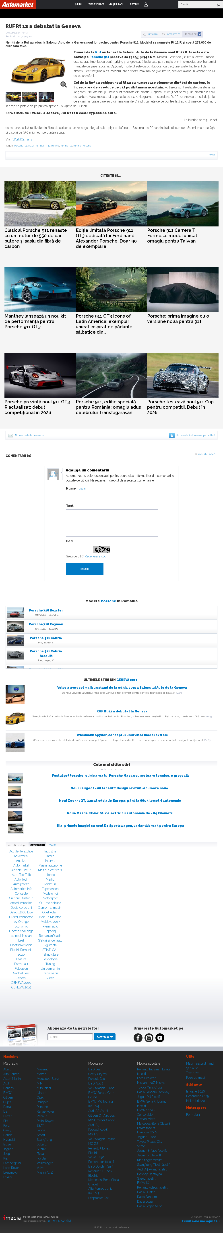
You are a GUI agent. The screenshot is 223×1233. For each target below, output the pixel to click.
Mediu (50, 879)
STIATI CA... (50, 950)
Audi (6, 1083)
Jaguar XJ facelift (149, 1097)
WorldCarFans (22, 139)
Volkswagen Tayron (102, 1139)
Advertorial (21, 856)
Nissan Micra (146, 1119)
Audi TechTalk (21, 875)
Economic (21, 926)
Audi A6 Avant (98, 1111)
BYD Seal (94, 1069)
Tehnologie (50, 959)
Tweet (211, 154)
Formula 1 (21, 964)
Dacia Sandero (147, 1197)
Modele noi (50, 893)
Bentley (8, 1088)
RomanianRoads (50, 936)
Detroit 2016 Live (21, 912)
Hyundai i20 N (147, 1132)
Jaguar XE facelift (149, 1155)
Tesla (40, 1154)
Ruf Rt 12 (45, 145)
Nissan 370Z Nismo (151, 1082)
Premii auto (50, 926)
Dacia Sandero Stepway (153, 1092)
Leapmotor (10, 1172)
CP (137, 57)
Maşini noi (11, 1056)
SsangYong (44, 1139)
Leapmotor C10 (98, 1198)
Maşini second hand (200, 1063)
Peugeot (42, 1102)
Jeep (6, 1154)
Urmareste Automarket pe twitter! (195, 435)
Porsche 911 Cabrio (46, 638)
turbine (118, 61)
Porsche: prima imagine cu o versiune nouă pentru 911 (178, 318)
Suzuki (41, 1149)
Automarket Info (21, 889)
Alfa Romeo (11, 1074)
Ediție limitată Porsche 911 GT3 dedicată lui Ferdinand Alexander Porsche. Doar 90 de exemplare (106, 238)
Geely (7, 1130)
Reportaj (50, 931)
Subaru (42, 1144)
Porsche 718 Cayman (46, 624)
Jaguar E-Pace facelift (152, 1150)
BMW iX (143, 1183)
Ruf (98, 52)
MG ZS (93, 1143)
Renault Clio (96, 1078)
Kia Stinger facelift (149, 1160)
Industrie (50, 851)
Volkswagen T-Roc (101, 1088)
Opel (40, 1097)
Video (50, 978)
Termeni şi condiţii (58, 1220)
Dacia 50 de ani (21, 907)
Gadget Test (21, 973)
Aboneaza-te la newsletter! (30, 435)
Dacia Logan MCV (149, 1206)
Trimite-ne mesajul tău (201, 1221)
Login (145, 4)
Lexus (7, 1177)
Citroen (8, 1097)
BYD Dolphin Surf (100, 1166)
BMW (7, 1093)
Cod (69, 541)
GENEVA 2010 (21, 982)
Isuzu (7, 1144)
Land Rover (11, 1168)
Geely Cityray (97, 1074)
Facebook (138, 1037)
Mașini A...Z (45, 1172)
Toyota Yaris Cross (149, 1087)
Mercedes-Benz (48, 1078)
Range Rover (45, 1111)
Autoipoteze (21, 884)
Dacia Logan (145, 1201)
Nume (71, 488)
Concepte (21, 893)
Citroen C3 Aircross (101, 1115)
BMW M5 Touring (100, 1101)
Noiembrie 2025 (197, 1101)
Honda (7, 1135)
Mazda (41, 1074)
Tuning (50, 964)
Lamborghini (12, 1163)
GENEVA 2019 (21, 987)
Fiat (5, 1121)
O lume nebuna (50, 903)
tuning (55, 145)
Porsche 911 (99, 57)
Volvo (40, 1168)
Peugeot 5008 (98, 1129)
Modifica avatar (53, 474)
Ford (6, 1125)
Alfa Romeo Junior (101, 1188)
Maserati (42, 1069)
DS (5, 1111)
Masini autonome (50, 865)
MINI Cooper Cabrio (101, 1120)
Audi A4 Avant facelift (152, 1169)
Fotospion (21, 968)
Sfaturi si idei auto (50, 940)
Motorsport (50, 898)
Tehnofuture (50, 954)
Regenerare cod (95, 556)
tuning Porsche (82, 145)
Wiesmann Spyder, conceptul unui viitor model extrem (122, 735)
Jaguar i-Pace (146, 1137)
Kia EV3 (93, 1193)
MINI (40, 1083)
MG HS (93, 1134)
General (21, 978)
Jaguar (8, 1149)
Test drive (192, 1073)
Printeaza (152, 34)
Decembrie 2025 (197, 1096)
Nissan (41, 1093)
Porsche (108, 601)
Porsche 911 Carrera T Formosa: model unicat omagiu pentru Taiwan (172, 236)
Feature (21, 959)
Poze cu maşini (196, 1077)
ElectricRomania (21, 945)
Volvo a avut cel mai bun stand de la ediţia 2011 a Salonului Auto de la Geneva (122, 687)
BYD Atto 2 (95, 1083)
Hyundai (9, 1139)
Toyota (41, 1158)
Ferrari (7, 1116)
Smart (41, 1135)
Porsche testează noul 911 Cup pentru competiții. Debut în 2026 (180, 407)
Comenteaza (173, 34)
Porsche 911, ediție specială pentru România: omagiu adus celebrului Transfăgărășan (108, 407)
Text (70, 506)
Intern (50, 856)
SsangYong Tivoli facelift (153, 1164)
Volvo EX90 (96, 1157)
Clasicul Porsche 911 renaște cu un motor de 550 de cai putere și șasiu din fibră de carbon (35, 238)
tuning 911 (66, 145)
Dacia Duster (146, 1192)
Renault (42, 1116)
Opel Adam (50, 912)
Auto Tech (21, 879)
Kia (5, 1158)
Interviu (50, 860)
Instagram (149, 1037)
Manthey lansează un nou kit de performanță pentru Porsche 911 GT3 (35, 321)
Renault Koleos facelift (152, 1187)
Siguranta (50, 945)
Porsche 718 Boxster (46, 610)
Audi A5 (93, 1125)
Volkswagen (45, 1163)
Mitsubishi (44, 1088)
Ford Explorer (146, 1078)
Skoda (41, 1130)
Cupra (7, 1102)
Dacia (7, 1107)
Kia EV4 (93, 1106)
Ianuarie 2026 (195, 1091)
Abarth (7, 1069)
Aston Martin (12, 1078)
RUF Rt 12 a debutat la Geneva (122, 711)
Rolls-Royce (45, 1121)
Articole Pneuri (21, 870)
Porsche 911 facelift (101, 1162)
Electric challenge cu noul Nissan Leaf (21, 935)
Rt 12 (30, 145)
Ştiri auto (192, 1068)
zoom (63, 84)
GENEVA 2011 (126, 680)
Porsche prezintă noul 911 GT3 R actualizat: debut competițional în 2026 (37, 407)
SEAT (40, 1125)
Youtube (159, 1037)
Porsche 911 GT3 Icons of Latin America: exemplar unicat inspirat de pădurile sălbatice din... (104, 324)
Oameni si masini (50, 907)
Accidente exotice (21, 851)
